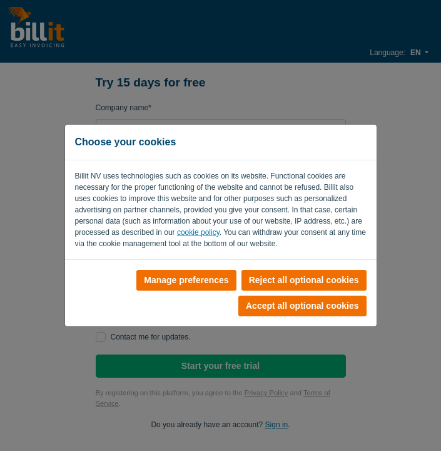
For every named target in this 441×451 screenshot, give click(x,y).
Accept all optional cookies (302, 306)
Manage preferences (186, 280)
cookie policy (198, 232)
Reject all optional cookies (304, 280)
